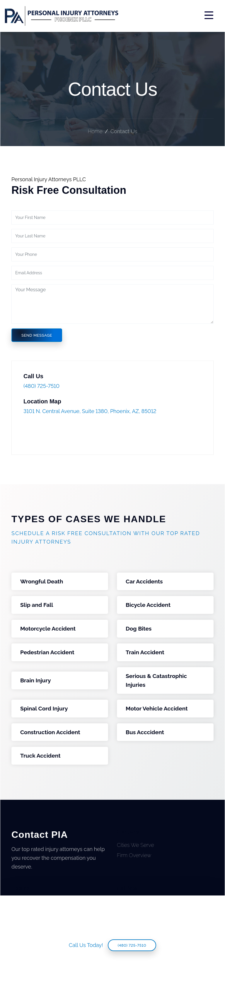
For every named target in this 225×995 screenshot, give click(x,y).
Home (95, 131)
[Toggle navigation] (170, 16)
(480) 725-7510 (132, 945)
